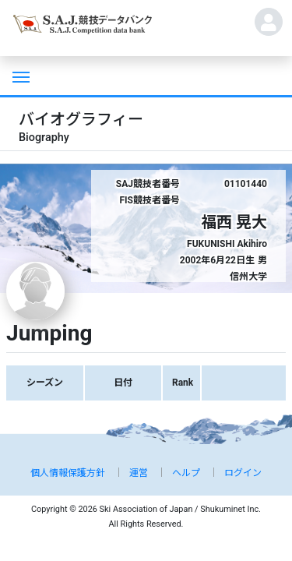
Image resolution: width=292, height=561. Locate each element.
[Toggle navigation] (19, 75)
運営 (138, 473)
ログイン (243, 473)
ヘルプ (186, 473)
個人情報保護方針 (67, 473)
